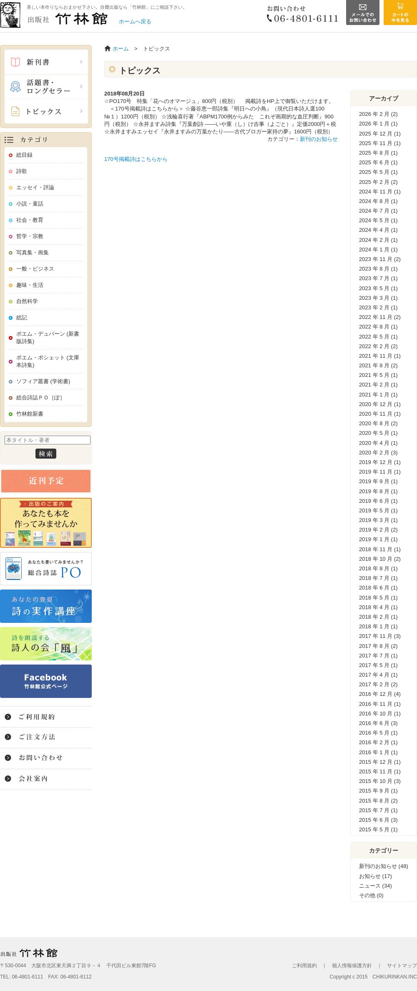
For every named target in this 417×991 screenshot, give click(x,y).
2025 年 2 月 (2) (378, 182)
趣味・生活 (29, 285)
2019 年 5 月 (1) (378, 510)
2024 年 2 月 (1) (378, 240)
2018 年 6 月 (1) (378, 588)
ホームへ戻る (135, 21)
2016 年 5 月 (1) (378, 733)
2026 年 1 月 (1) (378, 123)
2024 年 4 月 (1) (378, 230)
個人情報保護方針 (352, 965)
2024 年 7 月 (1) (378, 211)
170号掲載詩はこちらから (136, 159)
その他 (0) (371, 895)
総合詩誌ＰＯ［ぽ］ (40, 397)
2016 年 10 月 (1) (380, 713)
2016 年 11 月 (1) (380, 704)
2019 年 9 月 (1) (378, 481)
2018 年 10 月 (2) (380, 559)
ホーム (121, 48)
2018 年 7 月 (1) (378, 578)
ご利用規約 (304, 965)
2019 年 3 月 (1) (378, 520)
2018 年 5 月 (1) (378, 598)
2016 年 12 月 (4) (380, 694)
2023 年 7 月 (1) (378, 278)
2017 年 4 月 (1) (378, 675)
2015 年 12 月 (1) (380, 762)
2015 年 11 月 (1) (380, 771)
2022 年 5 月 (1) (378, 337)
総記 (21, 317)
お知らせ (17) (375, 876)
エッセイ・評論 (35, 187)
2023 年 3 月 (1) (378, 298)
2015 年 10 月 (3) (380, 781)
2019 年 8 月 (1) (378, 491)
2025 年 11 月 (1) (380, 143)
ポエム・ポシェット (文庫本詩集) (47, 361)
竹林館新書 (29, 414)
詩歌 (21, 171)
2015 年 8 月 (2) (378, 801)
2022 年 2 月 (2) (378, 346)
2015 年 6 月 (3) (378, 820)
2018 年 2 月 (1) (378, 617)
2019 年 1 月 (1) (378, 539)
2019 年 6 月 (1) (378, 501)
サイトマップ (402, 965)
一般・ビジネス (35, 269)
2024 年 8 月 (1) (378, 201)
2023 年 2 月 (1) (378, 307)
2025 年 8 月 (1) (378, 153)
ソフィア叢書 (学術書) (43, 381)
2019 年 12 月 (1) (380, 462)
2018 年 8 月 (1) (378, 568)
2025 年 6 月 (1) (378, 162)
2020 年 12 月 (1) (380, 404)
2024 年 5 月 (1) (378, 220)
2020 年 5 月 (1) (378, 433)
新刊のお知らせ (319, 139)
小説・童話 (29, 204)
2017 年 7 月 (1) (378, 655)
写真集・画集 (32, 252)
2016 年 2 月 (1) (378, 742)
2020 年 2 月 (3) (378, 452)
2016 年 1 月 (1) (378, 752)
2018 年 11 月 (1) (380, 549)
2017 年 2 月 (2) (378, 684)
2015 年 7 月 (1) (378, 810)
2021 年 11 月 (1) (380, 356)
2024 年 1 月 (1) (378, 249)
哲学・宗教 (29, 236)
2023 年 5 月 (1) (378, 288)
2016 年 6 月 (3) (378, 723)
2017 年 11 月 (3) (380, 636)
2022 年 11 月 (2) (380, 317)
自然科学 (27, 301)
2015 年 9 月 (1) (378, 791)
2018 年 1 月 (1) (378, 626)
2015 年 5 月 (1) (378, 829)
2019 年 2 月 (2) (378, 530)
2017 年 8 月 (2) (378, 646)
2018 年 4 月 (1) (378, 607)
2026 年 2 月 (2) (378, 114)
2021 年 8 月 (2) (378, 365)
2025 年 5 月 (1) (378, 172)
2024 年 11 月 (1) (380, 191)
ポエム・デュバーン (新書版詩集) (47, 337)
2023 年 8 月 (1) (378, 269)
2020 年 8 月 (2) (378, 423)
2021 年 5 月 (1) (378, 375)
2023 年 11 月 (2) (380, 259)
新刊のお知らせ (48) (383, 866)
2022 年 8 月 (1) (378, 327)
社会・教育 (29, 220)
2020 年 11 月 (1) (380, 414)
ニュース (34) (375, 886)
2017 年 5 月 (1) (378, 665)
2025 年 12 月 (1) (380, 133)
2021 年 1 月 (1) (378, 394)
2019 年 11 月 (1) (380, 472)
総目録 (24, 155)
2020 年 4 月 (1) (378, 443)
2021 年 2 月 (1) (378, 384)
